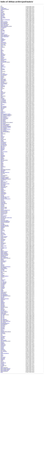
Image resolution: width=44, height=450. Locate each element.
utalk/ (2, 406)
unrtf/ (2, 281)
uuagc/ (2, 425)
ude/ (1, 61)
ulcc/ (2, 160)
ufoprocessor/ (4, 99)
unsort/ (2, 288)
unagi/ (2, 196)
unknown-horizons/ (5, 270)
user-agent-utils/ (5, 376)
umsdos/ (2, 190)
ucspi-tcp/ (3, 52)
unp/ (1, 277)
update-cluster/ (4, 300)
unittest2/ (3, 261)
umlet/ (2, 182)
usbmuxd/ (2, 363)
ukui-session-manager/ (6, 150)
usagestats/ (3, 350)
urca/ (2, 328)
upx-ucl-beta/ (4, 324)
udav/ (2, 58)
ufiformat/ (3, 84)
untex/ (2, 289)
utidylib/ (3, 418)
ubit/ (2, 23)
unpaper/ (2, 278)
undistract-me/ (4, 222)
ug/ (1, 107)
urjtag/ (2, 336)
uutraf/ (2, 433)
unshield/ (3, 287)
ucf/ (1, 37)
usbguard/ (3, 358)
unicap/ (2, 233)
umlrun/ (2, 183)
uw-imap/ (2, 436)
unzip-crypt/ (3, 294)
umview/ (2, 192)
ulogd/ (2, 167)
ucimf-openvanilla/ (5, 41)
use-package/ (3, 372)
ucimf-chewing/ (4, 40)
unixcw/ (2, 267)
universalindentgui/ (5, 264)
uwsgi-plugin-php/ (5, 443)
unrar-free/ (3, 280)
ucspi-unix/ (3, 53)
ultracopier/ (3, 169)
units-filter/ (4, 257)
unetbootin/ (3, 224)
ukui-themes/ (3, 155)
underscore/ (3, 218)
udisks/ (2, 69)
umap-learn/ (3, 174)
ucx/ (1, 56)
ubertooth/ (3, 20)
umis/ (2, 179)
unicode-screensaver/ (5, 237)
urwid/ (2, 348)
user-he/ (2, 380)
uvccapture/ (3, 434)
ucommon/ (2, 47)
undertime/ (3, 221)
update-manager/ (4, 303)
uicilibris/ (3, 121)
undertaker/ (3, 220)
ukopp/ (2, 134)
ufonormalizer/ (4, 98)
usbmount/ (3, 362)
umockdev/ (3, 185)
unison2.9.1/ (3, 255)
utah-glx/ (3, 405)
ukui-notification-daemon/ (7, 145)
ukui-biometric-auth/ (5, 135)
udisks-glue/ (3, 70)
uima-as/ (2, 129)
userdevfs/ (3, 389)
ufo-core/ (3, 87)
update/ (2, 299)
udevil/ (2, 63)
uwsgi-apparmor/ (4, 440)
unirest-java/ (4, 248)
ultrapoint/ (3, 170)
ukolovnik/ (3, 133)
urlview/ (2, 342)
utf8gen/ (2, 410)
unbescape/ (3, 203)
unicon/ (2, 238)
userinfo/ (3, 390)
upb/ (1, 298)
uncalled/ (3, 207)
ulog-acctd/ (3, 166)
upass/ (2, 297)
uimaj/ (2, 130)
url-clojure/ (3, 337)
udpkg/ (2, 78)
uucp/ (2, 426)
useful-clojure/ (4, 373)
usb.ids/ (2, 355)
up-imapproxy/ (4, 296)
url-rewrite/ (3, 338)
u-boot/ (2, 7)
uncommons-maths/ (4, 212)
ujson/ (2, 132)
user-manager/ (4, 382)
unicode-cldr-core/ (5, 235)
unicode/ (2, 234)
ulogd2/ (2, 168)
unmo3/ (2, 273)
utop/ (2, 421)
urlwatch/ (3, 343)
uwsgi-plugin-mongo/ (5, 442)
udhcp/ (2, 66)
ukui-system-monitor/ (5, 153)
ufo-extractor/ (4, 88)
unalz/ (2, 198)
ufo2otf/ (2, 91)
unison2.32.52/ (4, 254)
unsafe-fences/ (4, 282)
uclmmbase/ (3, 46)
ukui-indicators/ (4, 140)
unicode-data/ (4, 236)
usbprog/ (2, 364)
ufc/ (1, 83)
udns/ (2, 74)
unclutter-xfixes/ (5, 211)
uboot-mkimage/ (4, 27)
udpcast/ (2, 76)
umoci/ (2, 184)
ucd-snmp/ (3, 36)
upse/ (2, 315)
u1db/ (2, 11)
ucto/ (2, 54)
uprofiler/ (3, 313)
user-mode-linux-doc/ (5, 384)
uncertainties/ (4, 209)
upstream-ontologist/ (5, 319)
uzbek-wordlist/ (4, 444)
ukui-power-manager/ (5, 148)
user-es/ (2, 378)
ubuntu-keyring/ (4, 29)
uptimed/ (2, 322)
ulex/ (2, 161)
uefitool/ (3, 82)
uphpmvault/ (3, 306)
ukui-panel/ (3, 147)
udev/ (2, 62)
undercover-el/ (4, 217)
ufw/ (1, 106)
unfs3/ (2, 225)
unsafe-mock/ (3, 283)
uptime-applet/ (4, 321)
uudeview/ (3, 429)
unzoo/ (2, 295)
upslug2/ (2, 316)
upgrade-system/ (4, 305)
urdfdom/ (2, 329)
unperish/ (3, 279)
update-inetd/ (4, 302)
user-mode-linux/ (4, 383)
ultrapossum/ (3, 171)
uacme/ (2, 13)
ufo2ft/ (2, 90)
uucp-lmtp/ (3, 427)
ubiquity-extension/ (5, 22)
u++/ (1, 6)
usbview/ (2, 371)
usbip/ (2, 359)
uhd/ (1, 113)
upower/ (2, 309)
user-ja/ (2, 381)
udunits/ (2, 81)
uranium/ (2, 326)
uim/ (1, 125)
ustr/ (2, 401)
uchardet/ (3, 38)
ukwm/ (2, 158)
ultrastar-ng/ (4, 173)
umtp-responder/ (4, 191)
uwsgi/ (2, 438)
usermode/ (3, 393)
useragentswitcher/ (5, 386)
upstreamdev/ (3, 320)
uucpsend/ (3, 428)
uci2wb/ (2, 39)
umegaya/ (2, 177)
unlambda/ (3, 271)
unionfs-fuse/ (4, 247)
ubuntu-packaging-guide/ (6, 30)
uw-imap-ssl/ (3, 437)
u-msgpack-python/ (5, 10)
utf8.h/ (2, 409)
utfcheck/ (3, 414)
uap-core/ (3, 15)
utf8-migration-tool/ (5, 408)
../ (1, 5)
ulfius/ (2, 164)
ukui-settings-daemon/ (6, 151)
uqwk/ (2, 325)
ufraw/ (2, 100)
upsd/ (2, 314)
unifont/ (2, 245)
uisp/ (2, 131)
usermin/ (2, 392)
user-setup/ (3, 385)
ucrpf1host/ (3, 49)
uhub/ (2, 115)
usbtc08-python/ (4, 367)
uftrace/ (2, 105)
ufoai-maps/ (3, 95)
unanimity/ (3, 199)
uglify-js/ (3, 109)
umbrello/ (3, 176)
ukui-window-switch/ (5, 157)
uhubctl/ (2, 116)
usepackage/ (3, 375)
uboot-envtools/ (4, 26)
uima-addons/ (3, 127)
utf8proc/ (3, 411)
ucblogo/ (2, 35)
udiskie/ (2, 67)
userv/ (2, 394)
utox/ (2, 424)
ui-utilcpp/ (3, 119)
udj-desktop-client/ (5, 73)
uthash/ (2, 417)
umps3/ (2, 187)
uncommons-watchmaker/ (6, 213)
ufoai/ (2, 92)
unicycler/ (3, 240)
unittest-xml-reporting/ (6, 260)
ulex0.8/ (2, 162)
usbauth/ (2, 356)
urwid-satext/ (4, 349)
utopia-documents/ (5, 423)
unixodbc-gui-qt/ (4, 269)
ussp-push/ (3, 399)
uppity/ (2, 311)
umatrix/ (2, 175)
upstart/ (2, 317)
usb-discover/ (4, 351)
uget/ (2, 108)
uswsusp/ (2, 403)
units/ (2, 256)
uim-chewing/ (3, 126)
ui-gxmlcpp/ (3, 118)
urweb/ (2, 347)
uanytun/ (2, 14)
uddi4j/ (2, 60)
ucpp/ (2, 48)
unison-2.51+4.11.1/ (5, 251)
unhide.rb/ (3, 227)
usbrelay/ (3, 366)
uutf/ (2, 432)
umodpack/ (3, 186)
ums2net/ (2, 188)
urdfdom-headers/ (4, 330)
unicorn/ (2, 239)
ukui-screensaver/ (5, 149)
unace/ (2, 194)
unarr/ (2, 201)
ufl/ (1, 86)
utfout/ (2, 416)
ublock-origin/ (4, 24)
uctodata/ (3, 55)
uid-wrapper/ (3, 122)
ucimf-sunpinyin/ (4, 43)
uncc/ (2, 208)
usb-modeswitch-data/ (5, 354)
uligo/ (2, 165)
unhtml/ (2, 228)
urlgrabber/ (3, 339)
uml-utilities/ (4, 181)
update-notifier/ (4, 304)
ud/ (1, 57)
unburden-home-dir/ (5, 205)
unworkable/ (3, 290)
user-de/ (2, 377)
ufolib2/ (2, 97)
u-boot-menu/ (3, 9)
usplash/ (2, 395)
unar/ (2, 200)
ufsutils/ (3, 102)
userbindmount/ (4, 388)
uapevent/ (3, 17)
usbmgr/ (2, 360)
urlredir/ (3, 340)
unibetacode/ (3, 230)
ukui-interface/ (4, 141)
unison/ (2, 250)
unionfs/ (2, 246)
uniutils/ (3, 262)
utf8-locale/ (3, 407)
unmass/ (2, 272)
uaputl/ (2, 18)
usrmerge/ (3, 398)
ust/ (1, 400)
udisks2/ (2, 71)
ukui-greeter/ (4, 139)
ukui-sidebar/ (4, 152)
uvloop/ (2, 435)
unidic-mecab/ (4, 243)
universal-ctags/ (4, 263)
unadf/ (2, 195)
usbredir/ (3, 365)
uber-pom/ (3, 19)
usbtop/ (2, 368)
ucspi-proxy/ (3, 50)
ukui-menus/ (3, 144)
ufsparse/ (3, 101)
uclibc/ (2, 45)
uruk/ (2, 346)
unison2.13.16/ (4, 252)
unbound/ (2, 204)
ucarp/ (2, 33)
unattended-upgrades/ (5, 202)
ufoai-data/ (3, 93)
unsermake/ (3, 286)
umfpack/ (2, 178)
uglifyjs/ (3, 110)
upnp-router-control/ (5, 308)
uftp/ (2, 104)
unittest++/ (3, 259)
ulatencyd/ (3, 159)
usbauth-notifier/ (5, 357)
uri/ (1, 333)
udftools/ (3, 65)
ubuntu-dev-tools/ (5, 28)
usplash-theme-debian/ (6, 397)
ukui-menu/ (3, 143)
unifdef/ (2, 244)
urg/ (1, 332)
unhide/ (2, 226)
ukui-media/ (3, 142)
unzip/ (2, 293)
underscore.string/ (5, 219)
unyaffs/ (2, 291)
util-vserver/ (4, 420)
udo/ (1, 75)
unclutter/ (3, 210)
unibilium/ (3, 231)
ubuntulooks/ (3, 31)
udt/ (1, 80)
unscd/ (2, 285)
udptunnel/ (3, 79)
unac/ (2, 193)
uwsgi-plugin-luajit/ (5, 441)
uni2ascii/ (3, 229)
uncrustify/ (3, 214)
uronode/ (2, 345)
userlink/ (3, 391)
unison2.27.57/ (4, 253)
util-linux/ (3, 419)
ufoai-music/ (3, 96)
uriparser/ (3, 334)
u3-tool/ (2, 12)
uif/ (1, 123)
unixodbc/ (3, 268)
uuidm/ (2, 431)
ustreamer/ (3, 402)
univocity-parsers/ (5, 265)
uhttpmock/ (3, 114)
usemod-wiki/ (3, 374)
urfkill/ (2, 331)
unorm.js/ (3, 276)
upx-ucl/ (2, 323)
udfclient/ (3, 64)
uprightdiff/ (3, 312)
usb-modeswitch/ (4, 352)
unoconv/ (2, 274)
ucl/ (1, 44)
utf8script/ (3, 412)
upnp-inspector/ (4, 307)
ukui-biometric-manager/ (6, 136)
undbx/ (2, 216)
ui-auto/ (2, 117)
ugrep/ (2, 112)
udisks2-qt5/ (3, 72)
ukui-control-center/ (5, 138)
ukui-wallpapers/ (4, 156)
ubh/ (1, 21)
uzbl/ (2, 445)
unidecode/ (3, 242)
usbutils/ (3, 369)
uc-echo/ (2, 32)
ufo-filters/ (3, 89)
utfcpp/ (2, 415)
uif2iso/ (2, 124)
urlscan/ (2, 341)
